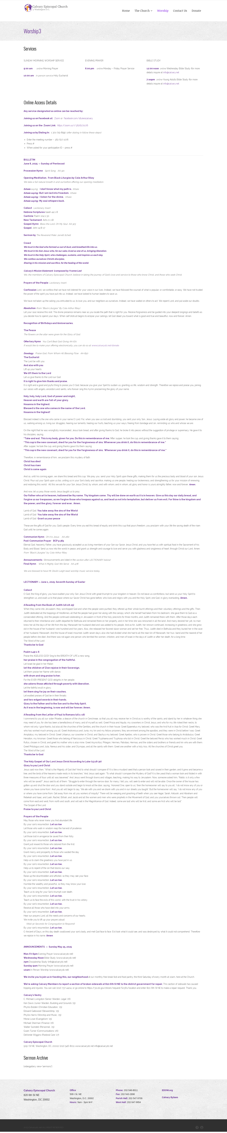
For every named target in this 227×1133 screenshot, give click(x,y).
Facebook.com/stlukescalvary (78, 119)
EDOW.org (167, 1091)
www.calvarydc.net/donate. (105, 347)
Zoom (57, 119)
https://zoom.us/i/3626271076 (72, 126)
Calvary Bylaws (170, 1098)
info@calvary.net (171, 74)
